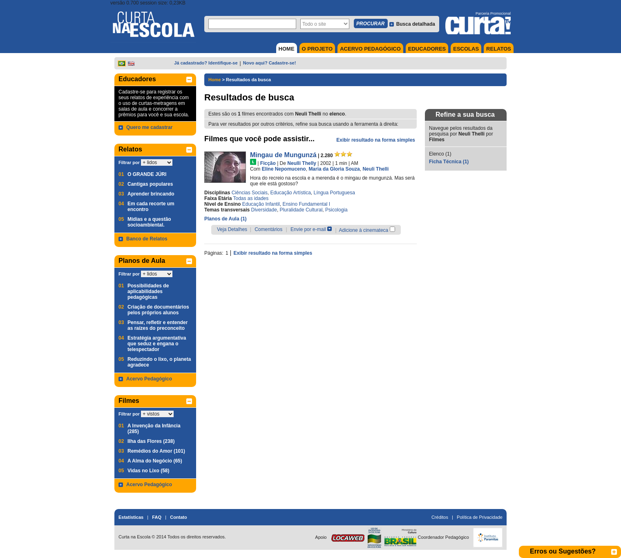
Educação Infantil (261, 204)
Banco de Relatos (147, 239)
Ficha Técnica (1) (449, 162)
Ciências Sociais (250, 193)
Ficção (268, 163)
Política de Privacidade (480, 517)
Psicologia (336, 210)
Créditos (439, 517)
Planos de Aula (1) (225, 219)
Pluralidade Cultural (301, 210)
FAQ (156, 517)
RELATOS (498, 49)
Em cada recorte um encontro (150, 206)
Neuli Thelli (375, 169)
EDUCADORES (427, 49)
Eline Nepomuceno (284, 169)
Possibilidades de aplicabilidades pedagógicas (148, 291)
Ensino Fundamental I (306, 204)
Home (214, 79)
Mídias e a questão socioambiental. (149, 222)
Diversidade (264, 210)
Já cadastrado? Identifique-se (205, 62)
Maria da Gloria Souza (334, 169)
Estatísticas (130, 517)
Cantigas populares (150, 184)
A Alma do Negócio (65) (154, 461)
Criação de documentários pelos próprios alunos (158, 310)
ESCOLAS (466, 49)
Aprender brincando (150, 194)
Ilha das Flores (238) (150, 441)
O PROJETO (317, 49)
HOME (287, 49)
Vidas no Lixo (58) (148, 471)
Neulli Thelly (301, 163)
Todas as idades (251, 198)
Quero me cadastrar (149, 127)
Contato (178, 517)
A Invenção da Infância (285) (154, 428)
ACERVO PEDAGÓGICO (370, 49)
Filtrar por (129, 162)
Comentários (268, 229)
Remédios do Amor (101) (156, 451)
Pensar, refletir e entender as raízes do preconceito (157, 325)
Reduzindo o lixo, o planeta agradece (159, 362)
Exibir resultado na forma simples (375, 140)
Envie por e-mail (308, 229)
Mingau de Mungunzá (283, 154)
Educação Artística (290, 193)
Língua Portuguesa (334, 193)
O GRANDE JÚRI (146, 174)
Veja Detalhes (232, 229)
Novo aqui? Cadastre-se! (269, 62)
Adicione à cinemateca (364, 230)
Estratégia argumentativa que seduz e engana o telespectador (156, 343)
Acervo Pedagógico (149, 379)
